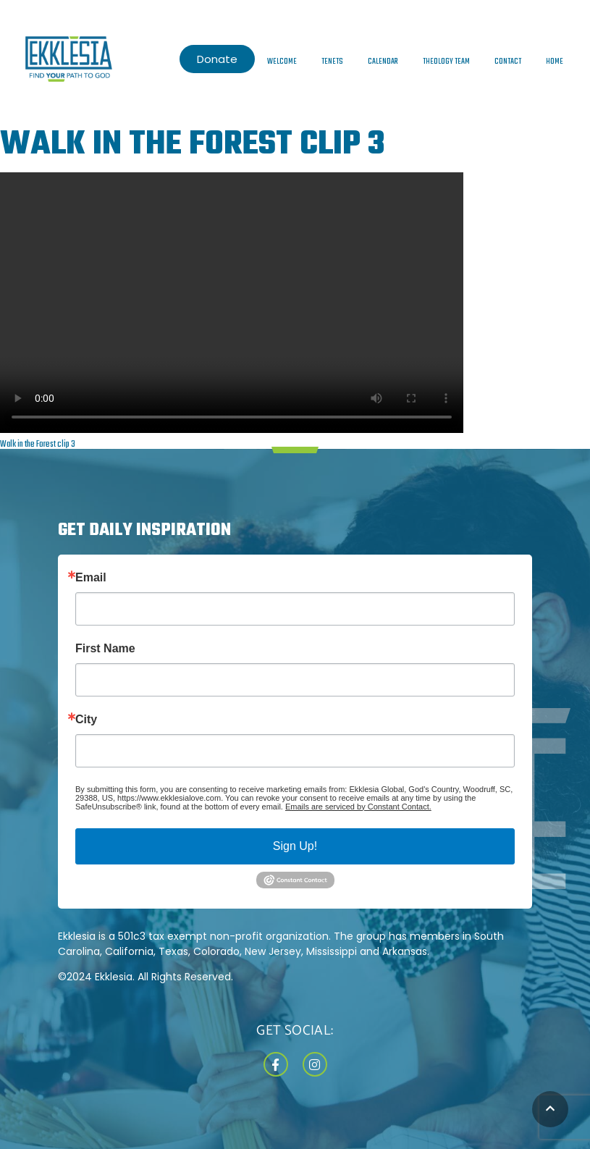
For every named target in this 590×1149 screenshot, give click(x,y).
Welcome (282, 61)
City (86, 719)
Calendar (383, 61)
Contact (507, 61)
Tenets (332, 61)
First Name (105, 649)
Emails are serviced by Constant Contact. (358, 806)
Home (554, 61)
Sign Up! (295, 846)
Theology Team (446, 61)
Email (90, 578)
